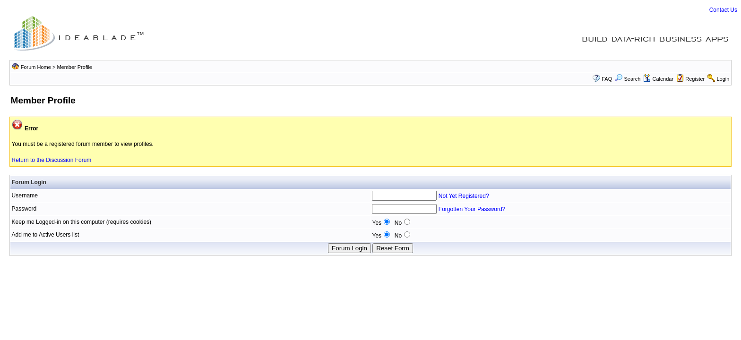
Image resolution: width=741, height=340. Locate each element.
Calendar (658, 79)
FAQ (607, 79)
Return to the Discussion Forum (52, 160)
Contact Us (723, 10)
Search (627, 79)
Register (695, 79)
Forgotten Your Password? (472, 209)
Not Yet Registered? (464, 196)
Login (722, 79)
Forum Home (36, 67)
